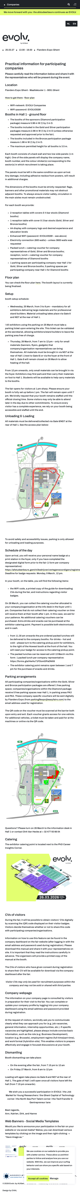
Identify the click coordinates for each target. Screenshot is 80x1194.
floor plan (29, 98)
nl (68, 23)
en (74, 23)
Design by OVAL (10, 1190)
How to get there (14, 98)
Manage (54, 1178)
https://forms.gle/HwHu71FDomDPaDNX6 (32, 661)
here (38, 282)
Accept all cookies (38, 1178)
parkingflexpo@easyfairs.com (47, 699)
